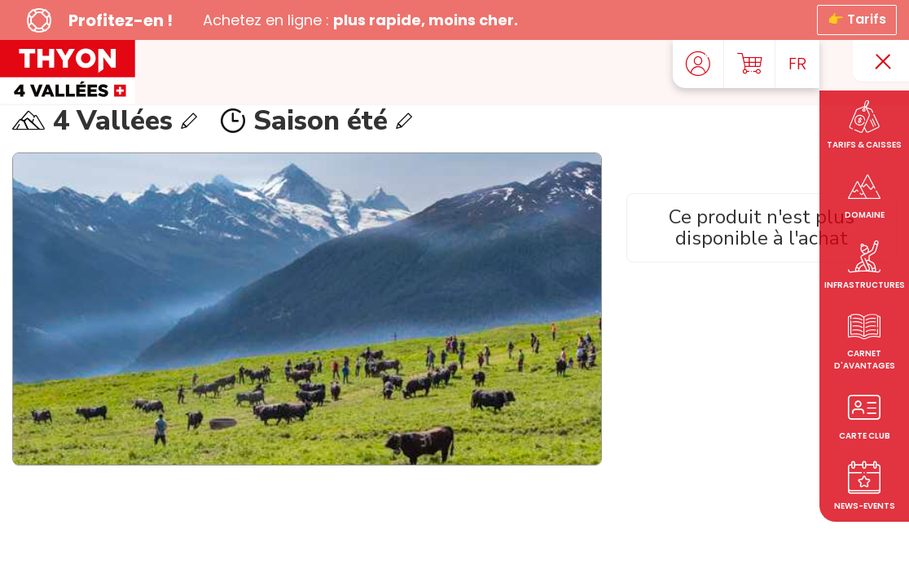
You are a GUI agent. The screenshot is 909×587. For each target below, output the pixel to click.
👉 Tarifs (857, 19)
